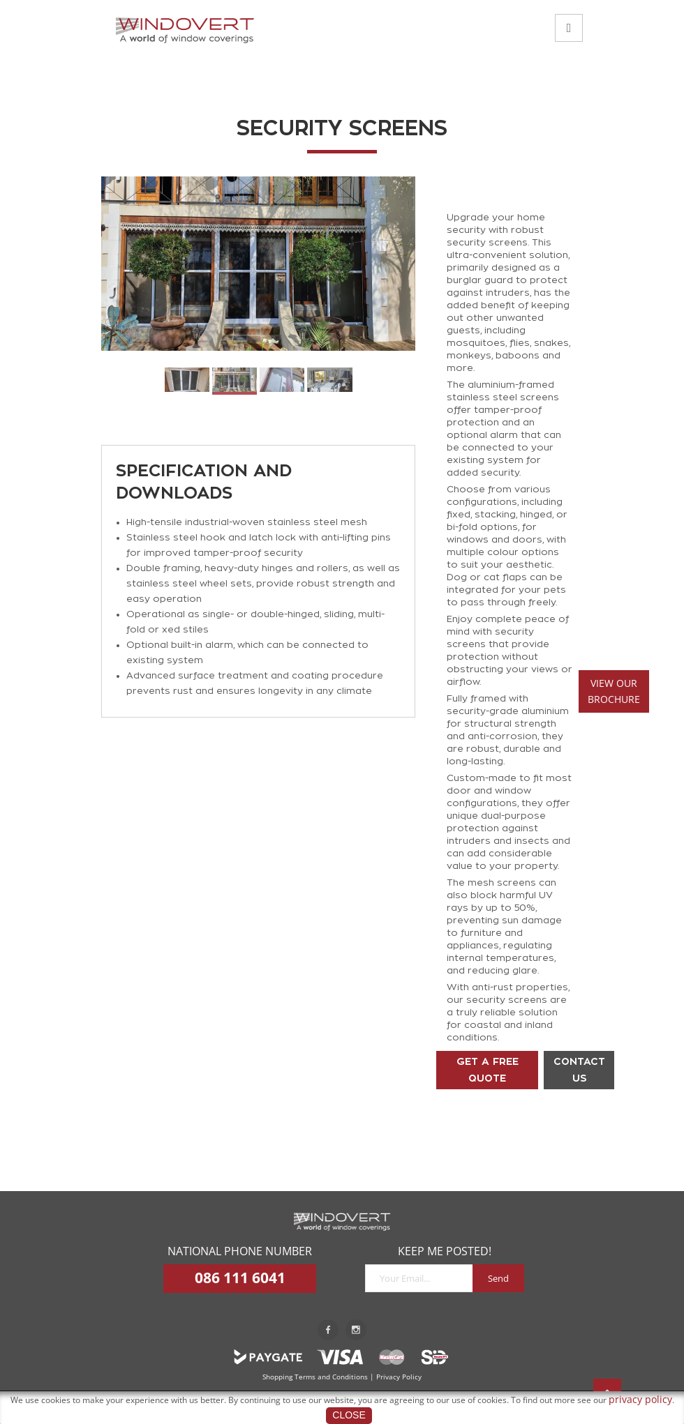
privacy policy (640, 1399)
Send (498, 1278)
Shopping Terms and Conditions (315, 1376)
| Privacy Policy (396, 1376)
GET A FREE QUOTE (487, 1069)
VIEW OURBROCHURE (614, 691)
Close (348, 1415)
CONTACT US (579, 1069)
